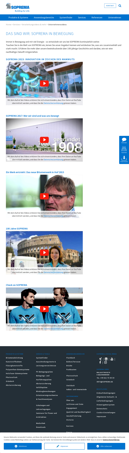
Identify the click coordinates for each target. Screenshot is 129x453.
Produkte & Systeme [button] (18, 17)
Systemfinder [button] (66, 17)
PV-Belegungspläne (44, 372)
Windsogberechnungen (45, 391)
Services (16, 24)
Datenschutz (102, 409)
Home (8, 24)
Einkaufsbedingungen (106, 393)
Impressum (101, 416)
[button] (44, 83)
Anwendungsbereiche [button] (44, 17)
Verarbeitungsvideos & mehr (34, 24)
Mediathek (40, 423)
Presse (69, 432)
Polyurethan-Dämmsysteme (17, 369)
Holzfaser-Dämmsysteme (16, 373)
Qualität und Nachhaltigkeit (78, 412)
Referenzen (96, 17)
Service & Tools (43, 354)
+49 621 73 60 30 (107, 378)
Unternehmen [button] (114, 17)
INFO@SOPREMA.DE (105, 382)
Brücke (69, 366)
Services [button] (82, 17)
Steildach (70, 386)
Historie (70, 420)
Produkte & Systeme (14, 354)
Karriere (69, 426)
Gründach (10, 381)
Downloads (41, 427)
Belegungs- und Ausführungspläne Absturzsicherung (44, 380)
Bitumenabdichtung (14, 358)
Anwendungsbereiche (75, 354)
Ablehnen (23, 446)
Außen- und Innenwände (76, 389)
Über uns (70, 400)
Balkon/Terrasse (73, 362)
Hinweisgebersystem (106, 405)
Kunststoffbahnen (14, 362)
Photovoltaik (11, 377)
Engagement (71, 408)
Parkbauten (71, 369)
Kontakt (110, 6)
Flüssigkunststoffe (14, 366)
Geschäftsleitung (73, 416)
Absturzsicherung (13, 385)
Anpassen (64, 446)
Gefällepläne (41, 387)
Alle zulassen (106, 446)
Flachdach (70, 358)
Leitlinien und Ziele (74, 404)
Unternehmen (72, 396)
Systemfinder (42, 358)
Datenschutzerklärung (53, 103)
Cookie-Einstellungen (106, 412)
